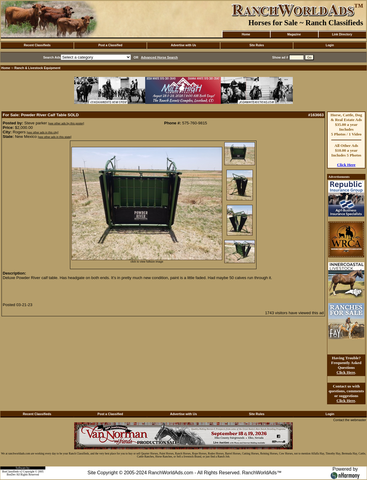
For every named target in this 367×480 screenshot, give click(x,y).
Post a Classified (110, 45)
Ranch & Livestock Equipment (37, 68)
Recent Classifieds (37, 45)
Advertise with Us (183, 45)
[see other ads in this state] (54, 136)
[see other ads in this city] (42, 132)
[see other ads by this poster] (66, 123)
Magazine (294, 34)
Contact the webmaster (349, 420)
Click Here (346, 165)
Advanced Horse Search (159, 57)
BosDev (11, 474)
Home (246, 34)
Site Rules (256, 45)
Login (330, 45)
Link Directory (342, 34)
